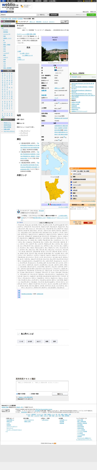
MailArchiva (75, 109)
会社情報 (62, 421)
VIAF (34, 294)
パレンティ (54, 266)
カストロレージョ (47, 232)
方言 (4, 65)
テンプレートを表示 (63, 207)
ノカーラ (56, 265)
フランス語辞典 (81, 429)
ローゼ (22, 285)
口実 (74, 187)
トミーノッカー (77, 185)
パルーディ (48, 266)
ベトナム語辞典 (81, 434)
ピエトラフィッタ (40, 268)
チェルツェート (58, 261)
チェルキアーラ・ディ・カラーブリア (43, 261)
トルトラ (36, 265)
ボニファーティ (56, 276)
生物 (4, 59)
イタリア (59, 68)
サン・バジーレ (56, 244)
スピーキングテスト (9, 131)
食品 (4, 61)
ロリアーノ (44, 287)
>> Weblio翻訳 (91, 204)
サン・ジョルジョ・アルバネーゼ (31, 242)
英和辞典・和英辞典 (82, 423)
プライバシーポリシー (12, 426)
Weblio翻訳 (80, 424)
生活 (4, 51)
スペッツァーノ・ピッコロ (51, 257)
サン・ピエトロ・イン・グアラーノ (40, 246)
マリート (47, 278)
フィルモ (22, 272)
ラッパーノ (44, 283)
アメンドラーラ (36, 226)
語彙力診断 (7, 129)
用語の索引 (39, 21)
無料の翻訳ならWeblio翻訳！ (27, 6)
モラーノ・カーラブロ (57, 280)
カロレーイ (61, 234)
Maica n (74, 98)
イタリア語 (26, 36)
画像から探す (27, 421)
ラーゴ (58, 282)
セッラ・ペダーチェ (25, 259)
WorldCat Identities (26, 294)
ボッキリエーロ (47, 276)
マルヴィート (54, 278)
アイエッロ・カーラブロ (31, 225)
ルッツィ (50, 283)
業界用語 (5, 32)
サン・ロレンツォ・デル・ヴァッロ (35, 249)
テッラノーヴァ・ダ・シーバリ (55, 263)
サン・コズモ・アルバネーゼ (42, 240)
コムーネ (46, 88)
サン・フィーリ (55, 246)
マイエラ (41, 210)
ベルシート (26, 276)
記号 (3, 117)
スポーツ (5, 57)
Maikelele (74, 106)
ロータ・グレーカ (29, 285)
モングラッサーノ (25, 282)
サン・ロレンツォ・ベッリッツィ (53, 249)
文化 (4, 49)
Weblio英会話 (7, 125)
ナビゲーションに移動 (23, 34)
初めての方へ (86, 11)
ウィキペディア (23, 21)
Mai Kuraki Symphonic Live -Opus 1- (82, 93)
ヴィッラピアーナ (58, 228)
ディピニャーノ (32, 263)
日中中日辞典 (30, 1)
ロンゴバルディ (52, 287)
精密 (74, 176)
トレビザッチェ (43, 265)
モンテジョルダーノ (50, 282)
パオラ (61, 265)
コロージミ (53, 238)
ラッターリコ (36, 283)
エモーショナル (77, 174)
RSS (55, 443)
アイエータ (21, 225)
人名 (4, 63)
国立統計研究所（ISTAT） (29, 143)
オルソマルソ (33, 230)
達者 (74, 193)
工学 (4, 42)
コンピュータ (6, 34)
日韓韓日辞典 (38, 1)
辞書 (3, 1)
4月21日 (75, 190)
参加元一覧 (93, 11)
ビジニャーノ (49, 268)
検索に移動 (33, 34)
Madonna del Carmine (61, 118)
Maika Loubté (75, 104)
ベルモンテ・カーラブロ (36, 276)
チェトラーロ (60, 259)
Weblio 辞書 (88, 1)
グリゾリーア (24, 135)
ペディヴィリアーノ (50, 274)
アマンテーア (27, 226)
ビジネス (5, 29)
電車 (4, 36)
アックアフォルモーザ (58, 225)
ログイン (80, 1)
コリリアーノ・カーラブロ (42, 238)
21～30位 (86, 171)
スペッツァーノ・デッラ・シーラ (34, 257)
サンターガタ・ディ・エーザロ (52, 253)
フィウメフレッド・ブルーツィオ (43, 270)
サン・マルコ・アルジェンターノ (35, 247)
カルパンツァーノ (33, 234)
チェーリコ (46, 259)
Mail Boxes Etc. (76, 107)
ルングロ (55, 283)
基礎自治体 (34, 40)
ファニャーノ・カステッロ (60, 268)
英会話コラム (7, 122)
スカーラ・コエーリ (45, 255)
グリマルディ (53, 236)
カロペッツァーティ (52, 234)
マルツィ (61, 278)
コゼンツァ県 (35, 38)
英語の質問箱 (7, 127)
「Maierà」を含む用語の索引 (25, 397)
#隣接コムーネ (58, 88)
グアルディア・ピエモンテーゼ (33, 236)
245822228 (40, 294)
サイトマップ (10, 428)
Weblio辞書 (24, 412)
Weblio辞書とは (10, 419)
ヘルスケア (6, 53)
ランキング (45, 21)
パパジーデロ (40, 266)
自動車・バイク (7, 38)
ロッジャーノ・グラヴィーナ (33, 287)
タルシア (33, 259)
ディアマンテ (24, 133)
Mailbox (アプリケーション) (79, 111)
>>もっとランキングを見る (88, 201)
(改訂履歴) (37, 410)
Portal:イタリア (51, 217)
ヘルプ (94, 1)
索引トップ (32, 21)
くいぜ (21, 341)
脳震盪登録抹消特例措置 (79, 179)
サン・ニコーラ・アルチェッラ (43, 244)
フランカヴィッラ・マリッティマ (28, 274)
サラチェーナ (60, 238)
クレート (60, 236)
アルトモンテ (53, 226)
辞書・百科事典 (13, 18)
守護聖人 (43, 116)
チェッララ (53, 259)
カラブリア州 (28, 38)
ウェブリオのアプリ (29, 419)
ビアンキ (23, 268)
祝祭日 (43, 120)
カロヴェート (42, 234)
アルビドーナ (61, 226)
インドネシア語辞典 (82, 431)
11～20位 (80, 171)
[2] (64, 137)
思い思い (75, 195)
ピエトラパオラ (31, 268)
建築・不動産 (6, 44)
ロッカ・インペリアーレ (58, 285)
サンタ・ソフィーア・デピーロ (49, 251)
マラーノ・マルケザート (38, 278)
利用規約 (9, 424)
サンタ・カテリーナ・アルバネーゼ (31, 251)
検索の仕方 (9, 421)
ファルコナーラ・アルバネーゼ (26, 270)
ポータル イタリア (56, 204)
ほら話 (30, 341)
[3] (58, 140)
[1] (58, 102)
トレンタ (50, 265)
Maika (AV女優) (76, 102)
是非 (54, 341)
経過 (47, 341)
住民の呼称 (44, 113)
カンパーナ (21, 236)
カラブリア (60, 70)
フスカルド (38, 272)
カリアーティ (24, 234)
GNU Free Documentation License (44, 409)
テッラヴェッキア (41, 263)
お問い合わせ (45, 419)
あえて (39, 341)
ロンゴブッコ (60, 287)
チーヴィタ (39, 259)
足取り (75, 198)
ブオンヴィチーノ (25, 131)
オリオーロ (26, 230)
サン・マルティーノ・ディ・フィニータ (55, 247)
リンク (56, 97)
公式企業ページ (63, 419)
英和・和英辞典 (21, 1)
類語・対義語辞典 (11, 1)
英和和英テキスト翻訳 (26, 378)
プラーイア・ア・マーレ (48, 272)
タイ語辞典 (80, 433)
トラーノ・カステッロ (27, 265)
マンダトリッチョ (25, 280)
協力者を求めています (39, 217)
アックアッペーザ (47, 225)
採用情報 (62, 423)
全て (3, 28)
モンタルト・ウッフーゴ (37, 282)
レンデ (60, 283)
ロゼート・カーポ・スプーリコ (43, 285)
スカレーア (55, 255)
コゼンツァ (58, 73)
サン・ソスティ (45, 242)
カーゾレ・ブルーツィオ (44, 230)
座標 (62, 130)
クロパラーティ (24, 238)
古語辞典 (45, 1)
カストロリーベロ (37, 232)
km (61, 140)
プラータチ (58, 272)
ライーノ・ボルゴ (27, 283)
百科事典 (20, 18)
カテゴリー (51, 21)
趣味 (4, 55)
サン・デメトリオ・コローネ (57, 242)
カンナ (66, 234)
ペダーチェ (41, 274)
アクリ (40, 225)
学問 (4, 46)
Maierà (19, 28)
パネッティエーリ (31, 266)
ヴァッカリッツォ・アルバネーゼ (44, 228)
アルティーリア (45, 226)
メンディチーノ (35, 280)
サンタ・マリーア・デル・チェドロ (34, 253)
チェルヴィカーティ (27, 261)
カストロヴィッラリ (26, 232)
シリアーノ (37, 255)
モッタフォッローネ (45, 280)
